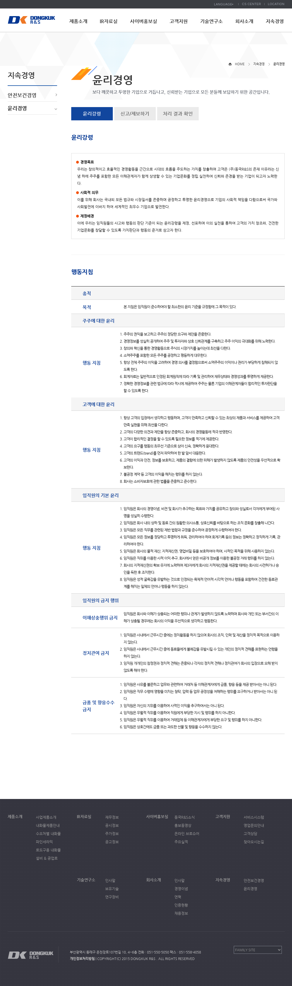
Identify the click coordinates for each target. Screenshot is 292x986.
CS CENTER (251, 4)
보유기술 (112, 889)
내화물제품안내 (48, 825)
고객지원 (179, 21)
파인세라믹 (44, 842)
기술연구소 (211, 21)
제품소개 (78, 21)
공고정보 (112, 842)
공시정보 (112, 825)
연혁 (177, 897)
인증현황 (181, 905)
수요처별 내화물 (48, 833)
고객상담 (250, 833)
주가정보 (112, 833)
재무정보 (112, 817)
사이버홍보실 (143, 21)
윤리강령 (92, 113)
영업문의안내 (254, 825)
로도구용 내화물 (48, 850)
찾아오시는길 (254, 842)
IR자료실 (109, 21)
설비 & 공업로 (47, 858)
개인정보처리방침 (82, 959)
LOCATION (276, 4)
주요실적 (181, 842)
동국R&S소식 (184, 817)
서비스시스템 (254, 817)
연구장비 (112, 897)
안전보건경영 (22, 95)
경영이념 (181, 889)
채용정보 (181, 913)
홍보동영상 (182, 825)
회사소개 (244, 21)
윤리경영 (17, 108)
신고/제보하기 (134, 113)
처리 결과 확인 (178, 113)
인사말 (110, 880)
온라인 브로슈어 (186, 833)
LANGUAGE (223, 4)
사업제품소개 (46, 817)
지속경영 (275, 21)
